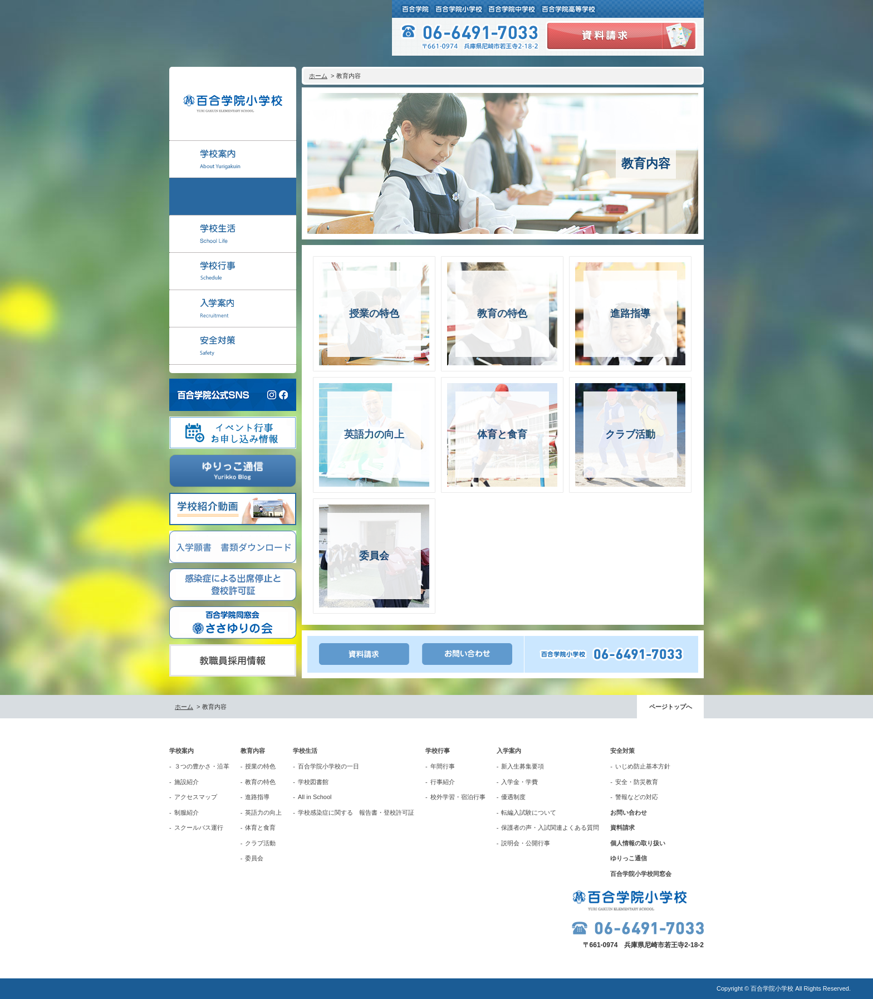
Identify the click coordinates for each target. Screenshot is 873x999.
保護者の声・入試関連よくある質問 (550, 827)
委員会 (254, 858)
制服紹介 (186, 812)
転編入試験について (528, 812)
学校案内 (181, 750)
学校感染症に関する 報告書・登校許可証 (356, 812)
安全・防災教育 (636, 781)
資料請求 (622, 827)
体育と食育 (260, 827)
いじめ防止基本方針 (642, 766)
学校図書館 (313, 781)
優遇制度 (513, 797)
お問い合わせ (628, 812)
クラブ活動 (260, 843)
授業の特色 (260, 766)
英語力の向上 (263, 812)
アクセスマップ (195, 797)
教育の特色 (260, 781)
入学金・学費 (519, 781)
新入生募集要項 (522, 766)
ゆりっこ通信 (628, 858)
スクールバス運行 (198, 827)
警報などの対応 (636, 797)
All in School (315, 797)
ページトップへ (670, 706)
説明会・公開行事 (525, 843)
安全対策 (622, 750)
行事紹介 (442, 781)
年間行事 (442, 766)
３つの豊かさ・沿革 (201, 766)
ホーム (318, 75)
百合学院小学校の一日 (328, 766)
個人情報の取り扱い (637, 843)
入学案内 (509, 750)
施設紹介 (186, 781)
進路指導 (257, 797)
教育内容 (253, 750)
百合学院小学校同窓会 (640, 873)
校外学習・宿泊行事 (457, 797)
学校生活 (305, 750)
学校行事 (437, 750)
